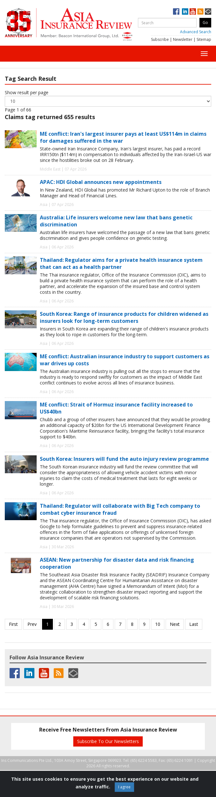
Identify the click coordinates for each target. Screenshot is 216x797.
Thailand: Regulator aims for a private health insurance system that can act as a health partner (121, 263)
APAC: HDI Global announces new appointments (101, 182)
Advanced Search (195, 31)
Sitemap (204, 39)
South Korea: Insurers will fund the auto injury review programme (124, 458)
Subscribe (160, 39)
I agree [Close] (124, 787)
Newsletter (182, 39)
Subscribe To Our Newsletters (108, 741)
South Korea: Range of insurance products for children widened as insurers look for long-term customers (124, 317)
